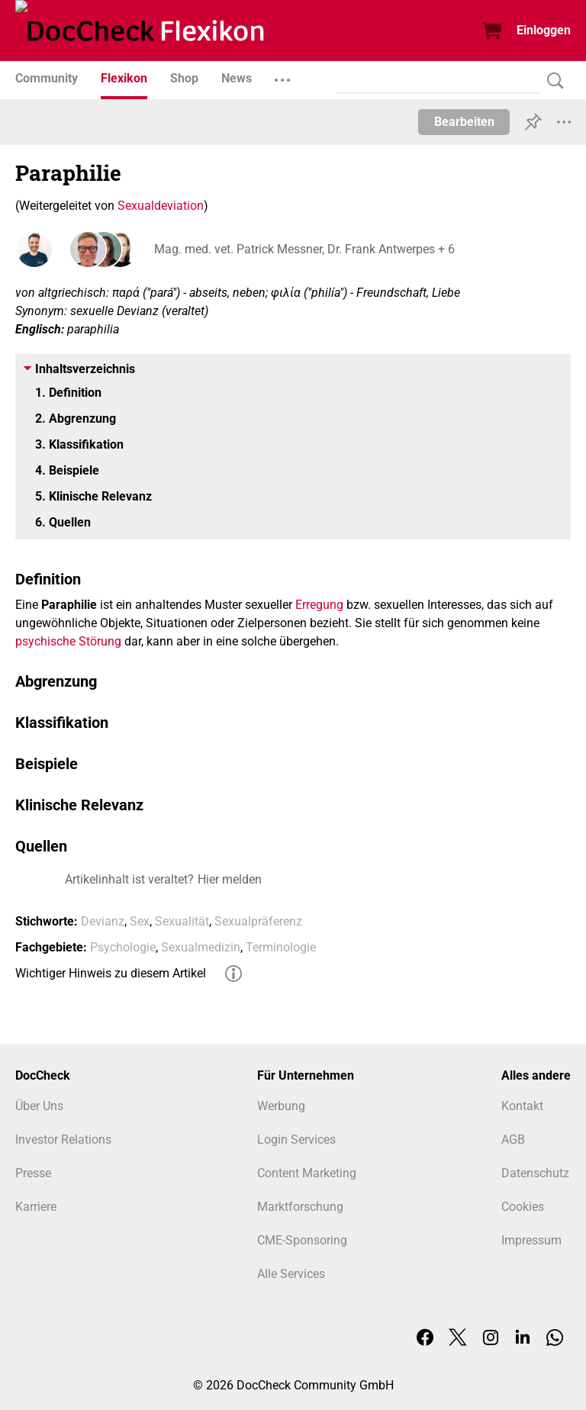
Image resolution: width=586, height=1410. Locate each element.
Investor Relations (63, 1139)
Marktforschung (300, 1206)
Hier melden (230, 879)
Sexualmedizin (200, 947)
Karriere (35, 1206)
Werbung (281, 1106)
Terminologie (281, 947)
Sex (140, 921)
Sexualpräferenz (258, 921)
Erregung (319, 604)
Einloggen (544, 30)
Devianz (102, 921)
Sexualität (182, 921)
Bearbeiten (464, 121)
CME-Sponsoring (302, 1240)
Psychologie (123, 947)
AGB (513, 1139)
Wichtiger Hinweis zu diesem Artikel (110, 973)
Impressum (531, 1240)
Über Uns (39, 1106)
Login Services (296, 1139)
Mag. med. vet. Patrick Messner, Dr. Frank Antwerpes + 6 (303, 249)
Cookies (522, 1206)
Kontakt (522, 1106)
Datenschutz (535, 1173)
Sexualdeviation (161, 205)
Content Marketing (306, 1173)
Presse (33, 1173)
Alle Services (291, 1274)
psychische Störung (68, 641)
